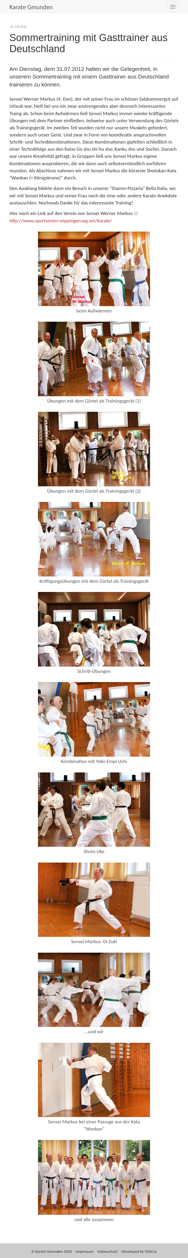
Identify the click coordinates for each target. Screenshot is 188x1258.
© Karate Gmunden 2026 (51, 1251)
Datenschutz (108, 1251)
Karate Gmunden (31, 7)
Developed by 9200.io (139, 1251)
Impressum (85, 1251)
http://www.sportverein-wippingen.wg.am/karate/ (60, 221)
